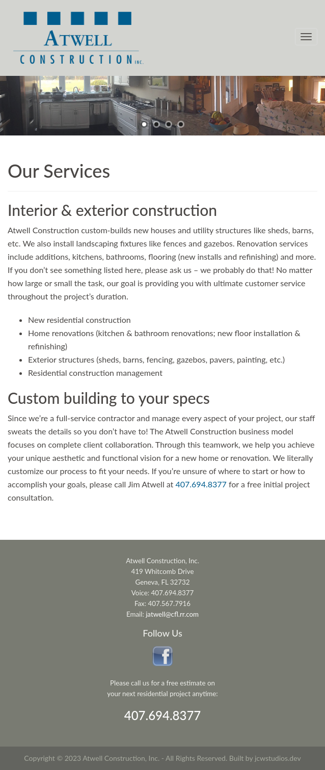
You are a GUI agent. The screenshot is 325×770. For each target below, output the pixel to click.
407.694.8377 (162, 715)
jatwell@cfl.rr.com (172, 614)
